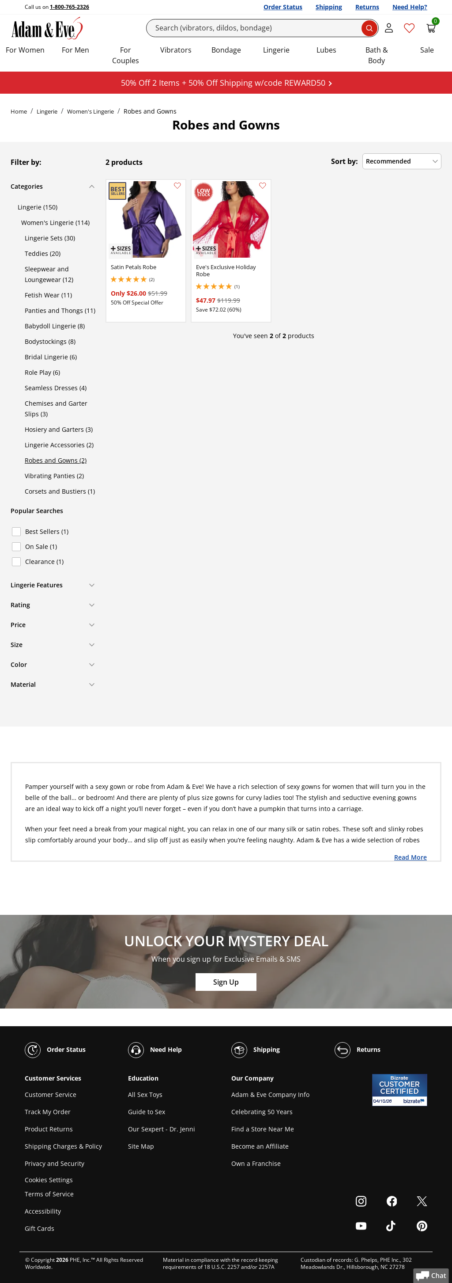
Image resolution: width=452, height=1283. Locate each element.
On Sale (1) (41, 546)
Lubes (326, 50)
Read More (410, 857)
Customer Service (50, 1094)
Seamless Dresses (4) (56, 388)
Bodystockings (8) (50, 341)
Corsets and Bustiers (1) (60, 491)
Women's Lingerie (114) (55, 222)
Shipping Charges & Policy (63, 1146)
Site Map (141, 1146)
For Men (75, 50)
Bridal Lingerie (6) (51, 357)
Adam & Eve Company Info (270, 1094)
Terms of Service (49, 1194)
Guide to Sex (146, 1112)
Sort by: (344, 161)
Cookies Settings (49, 1180)
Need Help (155, 1050)
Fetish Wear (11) (48, 295)
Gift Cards (39, 1228)
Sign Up (226, 982)
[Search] (262, 28)
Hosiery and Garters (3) (59, 429)
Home (19, 111)
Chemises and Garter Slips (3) (56, 408)
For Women (25, 50)
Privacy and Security (54, 1163)
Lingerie (276, 50)
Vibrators (176, 50)
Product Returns (49, 1129)
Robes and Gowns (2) (56, 460)
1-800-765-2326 (69, 7)
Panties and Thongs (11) (60, 310)
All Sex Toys (145, 1094)
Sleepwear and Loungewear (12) (49, 274)
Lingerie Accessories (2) (59, 445)
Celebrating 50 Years (262, 1112)
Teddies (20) (42, 253)
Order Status (283, 7)
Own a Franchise (256, 1163)
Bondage (226, 50)
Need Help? (409, 7)
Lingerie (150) (37, 207)
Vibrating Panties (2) (54, 476)
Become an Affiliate (260, 1146)
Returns (367, 7)
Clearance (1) (44, 561)
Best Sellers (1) (46, 531)
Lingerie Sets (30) (50, 238)
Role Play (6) (42, 372)
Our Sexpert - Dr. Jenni (161, 1129)
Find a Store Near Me (262, 1129)
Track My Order (48, 1112)
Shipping (329, 7)
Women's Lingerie (90, 111)
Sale (427, 50)
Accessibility (43, 1211)
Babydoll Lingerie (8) (55, 326)
